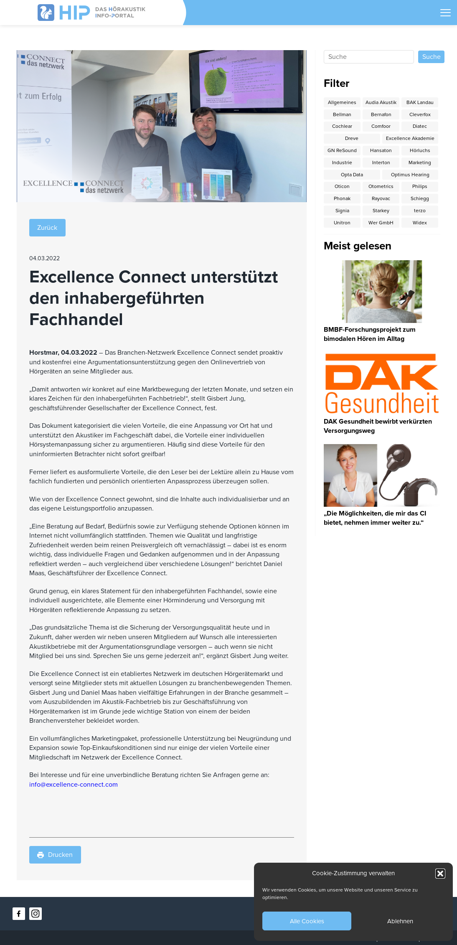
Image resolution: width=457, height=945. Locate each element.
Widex (420, 223)
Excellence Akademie (410, 138)
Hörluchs (420, 150)
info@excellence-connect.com (73, 784)
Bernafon (381, 114)
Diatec (420, 126)
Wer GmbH (381, 223)
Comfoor (381, 126)
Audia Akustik (381, 102)
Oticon (342, 186)
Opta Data (352, 175)
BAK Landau (420, 102)
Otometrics (381, 186)
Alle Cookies (307, 921)
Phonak (342, 198)
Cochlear (342, 126)
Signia (342, 210)
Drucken (55, 855)
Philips (419, 186)
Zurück (47, 228)
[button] (440, 873)
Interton (381, 162)
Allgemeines (342, 102)
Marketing (420, 162)
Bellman (342, 114)
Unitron (342, 223)
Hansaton (381, 150)
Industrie (342, 162)
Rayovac (381, 198)
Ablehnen (400, 921)
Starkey (381, 210)
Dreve (351, 138)
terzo (420, 210)
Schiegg (420, 198)
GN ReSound (342, 150)
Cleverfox (420, 114)
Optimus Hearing (410, 175)
